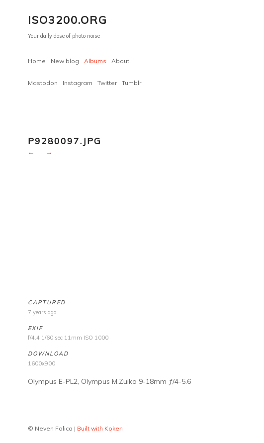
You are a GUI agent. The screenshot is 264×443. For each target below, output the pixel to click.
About (120, 61)
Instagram (77, 83)
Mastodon (43, 83)
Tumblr (131, 83)
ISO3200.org (67, 20)
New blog (65, 61)
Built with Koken (100, 428)
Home (37, 61)
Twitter (107, 83)
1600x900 (41, 363)
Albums (95, 61)
